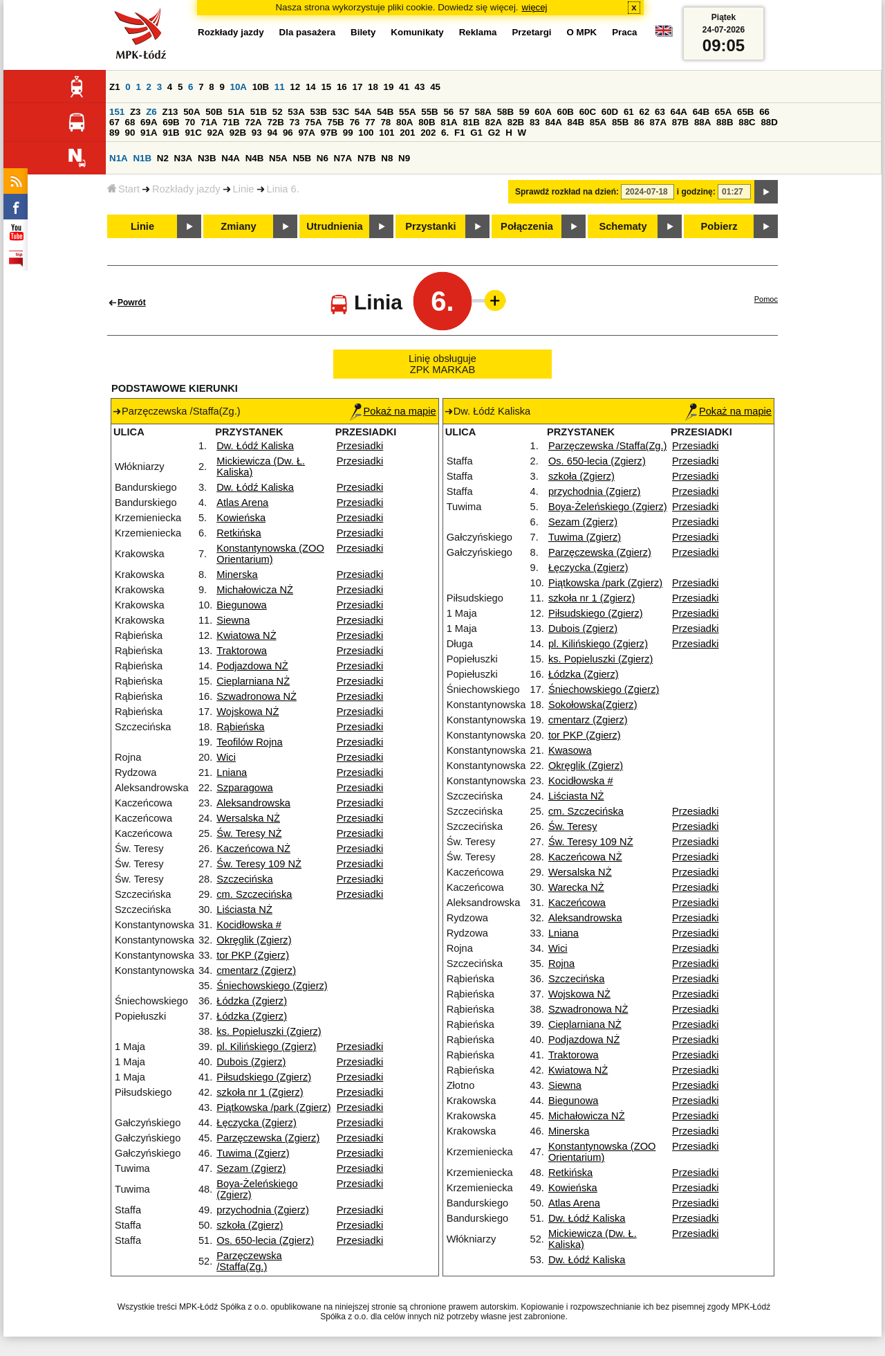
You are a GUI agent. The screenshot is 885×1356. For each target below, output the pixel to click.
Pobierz (719, 226)
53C (341, 112)
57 (464, 112)
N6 (322, 158)
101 (386, 132)
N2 (163, 158)
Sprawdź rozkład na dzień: (567, 192)
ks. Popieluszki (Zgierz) (269, 1031)
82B (515, 122)
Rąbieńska (240, 726)
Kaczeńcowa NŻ (253, 848)
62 (644, 112)
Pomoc (766, 299)
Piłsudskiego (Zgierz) (263, 1077)
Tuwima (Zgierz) (252, 1153)
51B (258, 112)
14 (311, 87)
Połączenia (527, 226)
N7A (343, 158)
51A (235, 112)
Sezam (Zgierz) (251, 1168)
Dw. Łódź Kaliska (255, 445)
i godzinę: (696, 192)
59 (524, 112)
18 (373, 87)
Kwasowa (570, 750)
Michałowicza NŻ (254, 589)
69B (170, 122)
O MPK (582, 32)
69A (148, 122)
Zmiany (238, 226)
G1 (476, 132)
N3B (207, 158)
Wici (226, 757)
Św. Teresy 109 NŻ (258, 863)
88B (724, 122)
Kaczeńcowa (577, 902)
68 (130, 122)
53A (296, 112)
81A (448, 122)
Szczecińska (244, 879)
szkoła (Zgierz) (249, 1225)
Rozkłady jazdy (186, 189)
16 (342, 87)
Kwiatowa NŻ (246, 635)
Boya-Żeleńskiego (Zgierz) (607, 506)
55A (407, 112)
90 (130, 132)
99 (348, 132)
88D (769, 122)
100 (365, 132)
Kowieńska (241, 517)
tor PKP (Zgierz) (252, 955)
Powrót (132, 302)
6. (445, 132)
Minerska (236, 574)
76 (354, 122)
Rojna (561, 963)
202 (428, 132)
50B (213, 112)
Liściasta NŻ (244, 909)
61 (629, 112)
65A (723, 112)
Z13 (170, 112)
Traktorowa (241, 650)
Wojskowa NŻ (247, 711)
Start (123, 189)
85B (620, 122)
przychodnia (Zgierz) (262, 1209)
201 (407, 132)
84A (553, 122)
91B (170, 132)
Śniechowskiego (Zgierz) (271, 985)
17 (357, 87)
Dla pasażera (307, 32)
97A (306, 132)
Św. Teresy (572, 826)
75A (313, 122)
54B (385, 112)
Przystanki (430, 226)
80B (426, 122)
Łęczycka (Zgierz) (256, 1122)
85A (598, 122)
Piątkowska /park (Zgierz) (273, 1107)
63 (660, 112)
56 (448, 112)
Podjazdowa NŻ (252, 665)
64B (701, 112)
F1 (459, 132)
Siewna (233, 620)
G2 (494, 132)
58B (505, 112)
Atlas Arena (242, 502)
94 (272, 132)
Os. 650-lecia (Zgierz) (265, 1240)
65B (745, 112)
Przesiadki (360, 445)
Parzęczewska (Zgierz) (267, 1137)
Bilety (363, 32)
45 (435, 87)
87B (680, 122)
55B (429, 112)
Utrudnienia (334, 226)
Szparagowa (244, 787)
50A (191, 112)
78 (385, 122)
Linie (243, 189)
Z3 (135, 112)
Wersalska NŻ (248, 818)
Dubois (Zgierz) (251, 1061)
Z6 (151, 112)
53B (318, 112)
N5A (278, 158)
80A (404, 122)
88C (746, 122)
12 (295, 87)
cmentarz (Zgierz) (256, 970)
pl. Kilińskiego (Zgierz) (266, 1046)
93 (257, 132)
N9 (404, 158)
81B (471, 122)
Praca (624, 32)
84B (576, 122)
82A (493, 122)
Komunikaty (417, 32)
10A (238, 87)
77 (370, 122)
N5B (301, 158)
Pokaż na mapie (393, 411)
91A (148, 132)
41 (404, 87)
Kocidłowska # (248, 924)
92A (215, 132)
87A (658, 122)
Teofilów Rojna (249, 742)
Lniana (231, 772)
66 (764, 112)
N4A (230, 158)
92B (238, 132)
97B (329, 132)
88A (702, 122)
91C (193, 132)
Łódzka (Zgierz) (251, 1000)
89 (114, 132)
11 (279, 87)
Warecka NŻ (576, 887)
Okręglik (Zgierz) (253, 940)
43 (420, 87)
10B (260, 87)
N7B (366, 158)
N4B (254, 158)
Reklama (478, 32)
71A (209, 122)
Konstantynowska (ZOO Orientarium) (270, 554)
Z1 (114, 87)
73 (295, 122)
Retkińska (238, 533)
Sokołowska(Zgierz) (592, 704)
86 (639, 122)
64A (679, 112)
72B (275, 122)
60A (542, 112)
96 (288, 132)
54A (363, 112)
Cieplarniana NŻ (253, 681)
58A (482, 112)
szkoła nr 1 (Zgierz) (259, 1092)
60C (587, 112)
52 (277, 112)
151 (116, 112)
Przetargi (531, 32)
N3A (183, 158)
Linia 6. (283, 189)
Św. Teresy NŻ (248, 833)
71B (231, 122)
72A (253, 122)
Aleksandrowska (253, 802)
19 (389, 87)
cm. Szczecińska (254, 894)
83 (535, 122)
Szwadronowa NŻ (256, 696)
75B (335, 122)
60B (565, 112)
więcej (535, 7)
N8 (387, 158)
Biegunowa (241, 605)
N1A (118, 158)
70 (190, 122)
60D (610, 112)
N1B (142, 158)
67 (114, 122)
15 (326, 87)
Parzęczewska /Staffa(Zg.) (249, 1261)
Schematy (622, 226)
